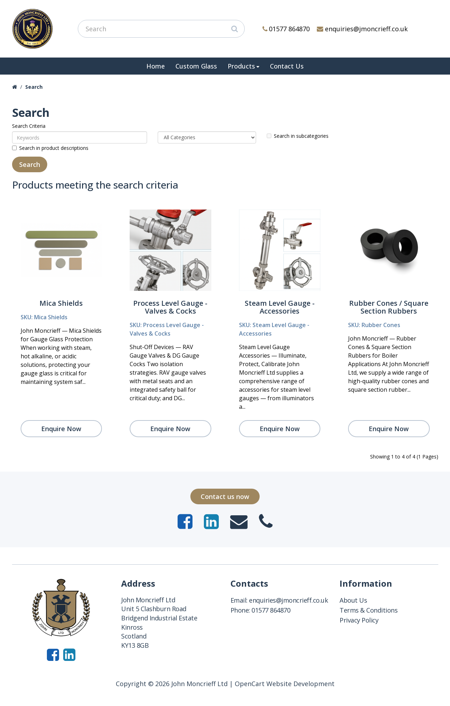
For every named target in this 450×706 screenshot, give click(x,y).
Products (241, 66)
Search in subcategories (298, 135)
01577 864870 (286, 29)
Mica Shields (61, 303)
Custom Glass (196, 66)
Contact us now (225, 496)
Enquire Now (61, 428)
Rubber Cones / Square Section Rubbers (388, 307)
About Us (353, 600)
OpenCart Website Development (285, 683)
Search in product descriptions (50, 148)
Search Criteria (28, 126)
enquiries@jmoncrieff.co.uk (362, 29)
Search (34, 86)
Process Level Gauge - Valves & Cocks (170, 307)
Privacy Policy (359, 620)
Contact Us (287, 66)
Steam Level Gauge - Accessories (280, 307)
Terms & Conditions (368, 610)
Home (155, 66)
